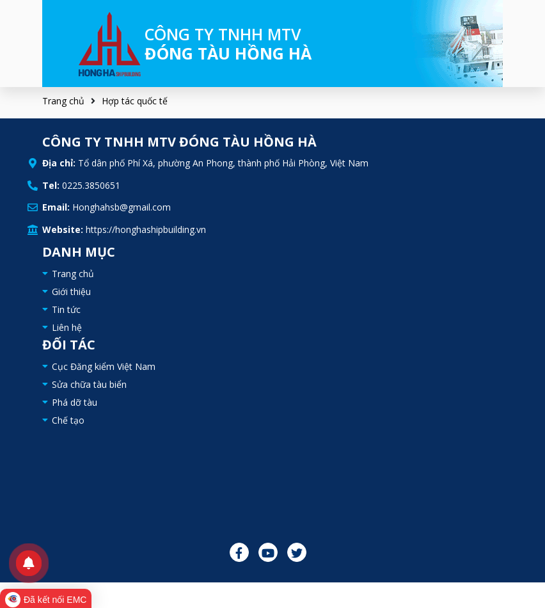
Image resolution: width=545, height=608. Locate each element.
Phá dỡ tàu (74, 402)
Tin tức (66, 309)
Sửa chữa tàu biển (89, 384)
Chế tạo (68, 420)
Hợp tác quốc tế (135, 101)
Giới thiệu (71, 291)
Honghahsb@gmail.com (121, 207)
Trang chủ (63, 101)
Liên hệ (67, 327)
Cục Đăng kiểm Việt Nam (103, 366)
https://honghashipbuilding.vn (146, 229)
